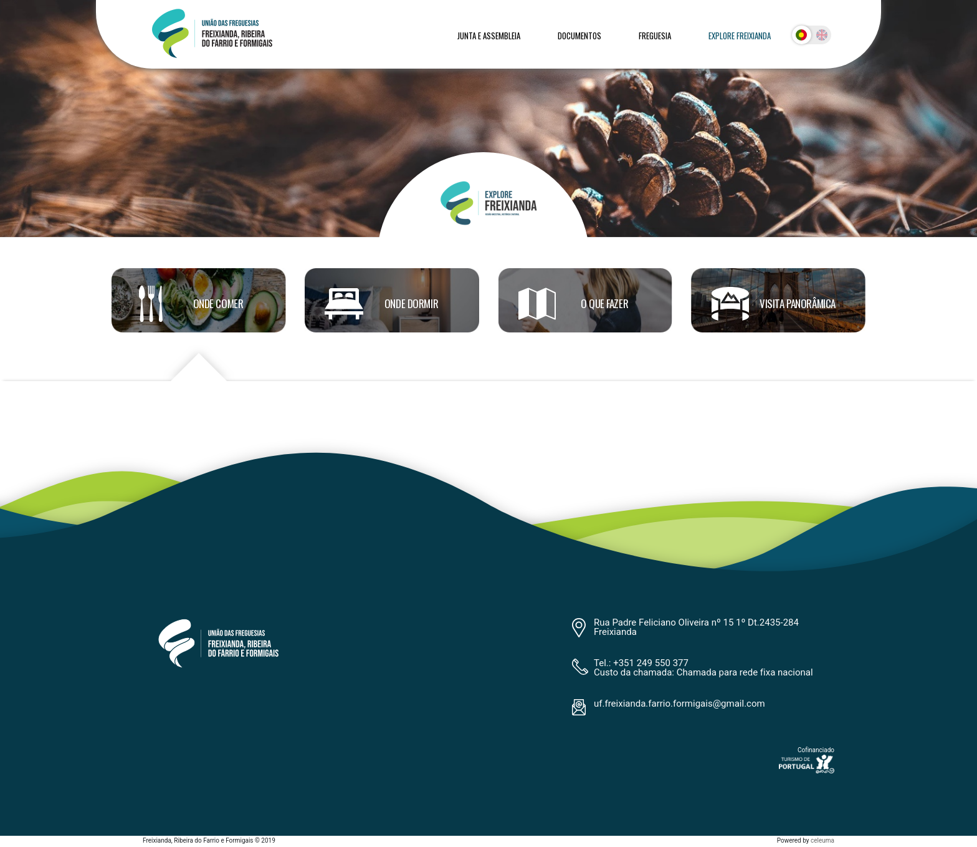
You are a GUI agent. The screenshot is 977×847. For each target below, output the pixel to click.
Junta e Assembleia (488, 35)
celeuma (822, 840)
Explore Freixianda (739, 35)
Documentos (579, 35)
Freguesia (655, 35)
